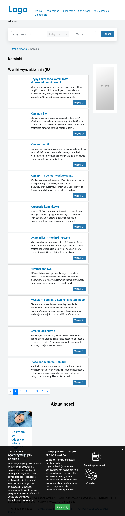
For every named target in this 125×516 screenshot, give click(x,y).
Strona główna (19, 49)
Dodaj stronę (52, 10)
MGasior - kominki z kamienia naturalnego (58, 299)
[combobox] (58, 34)
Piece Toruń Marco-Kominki (48, 362)
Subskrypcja (68, 10)
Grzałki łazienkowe (43, 330)
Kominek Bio (39, 113)
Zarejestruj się (102, 10)
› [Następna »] (47, 391)
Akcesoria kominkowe (45, 206)
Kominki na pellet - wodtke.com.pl (52, 175)
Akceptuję (62, 507)
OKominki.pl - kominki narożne (50, 237)
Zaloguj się (41, 14)
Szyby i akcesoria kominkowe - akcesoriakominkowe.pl (50, 80)
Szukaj (38, 10)
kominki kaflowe (41, 268)
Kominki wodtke (41, 144)
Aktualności (84, 10)
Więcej (79, 102)
